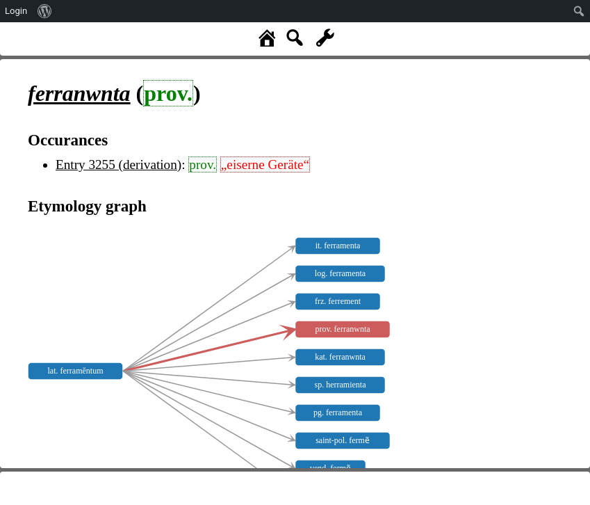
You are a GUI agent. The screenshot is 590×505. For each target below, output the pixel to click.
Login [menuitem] (16, 11)
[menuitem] (45, 11)
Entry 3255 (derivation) (118, 164)
